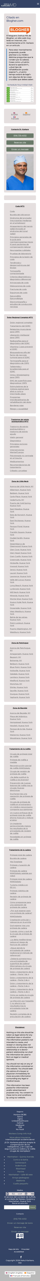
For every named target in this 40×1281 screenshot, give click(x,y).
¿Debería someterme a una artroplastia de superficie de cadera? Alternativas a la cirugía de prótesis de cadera (21, 964)
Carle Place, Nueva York (21, 497)
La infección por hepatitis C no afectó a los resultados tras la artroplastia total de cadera (21, 1006)
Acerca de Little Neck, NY (21, 486)
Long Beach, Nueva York (21, 586)
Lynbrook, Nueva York (20, 589)
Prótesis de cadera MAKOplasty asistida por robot (21, 873)
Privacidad (25, 1249)
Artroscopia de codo (19, 283)
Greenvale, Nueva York (20, 560)
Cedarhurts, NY (17, 500)
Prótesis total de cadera (21, 855)
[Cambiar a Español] (26, 114)
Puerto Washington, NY (21, 629)
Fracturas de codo (18, 289)
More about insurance (20, 1137)
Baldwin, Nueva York (19, 493)
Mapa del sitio (14, 1249)
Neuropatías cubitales (20, 250)
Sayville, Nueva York (19, 691)
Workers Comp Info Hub (20, 1134)
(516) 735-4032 (20, 135)
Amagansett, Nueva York (21, 654)
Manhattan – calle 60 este (21, 1175)
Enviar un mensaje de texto (20, 1223)
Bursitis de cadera (18, 858)
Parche (20, 1172)
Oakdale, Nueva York (19, 674)
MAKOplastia (16, 916)
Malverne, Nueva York (20, 735)
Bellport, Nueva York (19, 664)
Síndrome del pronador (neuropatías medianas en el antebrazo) (21, 220)
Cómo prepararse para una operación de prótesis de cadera (20, 904)
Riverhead (20, 1169)
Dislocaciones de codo (20, 286)
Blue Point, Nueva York (20, 667)
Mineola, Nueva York (19, 596)
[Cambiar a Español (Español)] (29, 1272)
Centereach (20, 1163)
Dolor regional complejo (21, 323)
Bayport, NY (15, 657)
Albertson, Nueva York (20, 490)
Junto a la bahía (20, 1160)
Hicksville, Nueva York (20, 563)
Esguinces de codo (18, 293)
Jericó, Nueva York (18, 570)
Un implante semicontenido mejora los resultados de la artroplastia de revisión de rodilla (20, 829)
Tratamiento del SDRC (20, 326)
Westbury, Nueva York (20, 632)
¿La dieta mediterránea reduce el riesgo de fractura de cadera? (20, 942)
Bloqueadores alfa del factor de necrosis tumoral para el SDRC (20, 355)
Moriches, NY (16, 684)
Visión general (16, 437)
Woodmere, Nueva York (21, 738)
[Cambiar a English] (14, 114)
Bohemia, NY (16, 661)
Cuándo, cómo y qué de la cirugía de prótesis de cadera (21, 933)
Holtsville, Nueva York (20, 671)
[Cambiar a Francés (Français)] (20, 1275)
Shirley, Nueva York (19, 687)
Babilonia (20, 1181)
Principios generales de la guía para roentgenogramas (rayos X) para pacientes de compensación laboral (21, 242)
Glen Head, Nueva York (20, 553)
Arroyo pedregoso (20, 1178)
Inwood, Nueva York (19, 566)
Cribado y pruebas (18, 471)
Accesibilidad (19, 1252)
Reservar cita (20, 142)
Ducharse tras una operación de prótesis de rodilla (21, 796)
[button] (38, 5)
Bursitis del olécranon (20, 215)
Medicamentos (17, 462)
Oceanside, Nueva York (20, 608)
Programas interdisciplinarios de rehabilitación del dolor (20, 399)
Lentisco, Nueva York (19, 677)
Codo (12, 211)
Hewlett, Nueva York (19, 726)
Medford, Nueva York (19, 681)
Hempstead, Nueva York (21, 722)
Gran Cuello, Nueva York (21, 556)
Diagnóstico (15, 441)
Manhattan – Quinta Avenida (20, 1157)
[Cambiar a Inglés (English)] (14, 1272)
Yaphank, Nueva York (20, 697)
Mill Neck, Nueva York (20, 592)
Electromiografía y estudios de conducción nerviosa (21, 304)
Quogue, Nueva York (19, 694)
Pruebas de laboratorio (20, 254)
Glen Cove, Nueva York (20, 550)
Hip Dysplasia (16, 862)
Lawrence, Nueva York (20, 576)
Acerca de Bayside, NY (20, 713)
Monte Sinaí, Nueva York (21, 599)
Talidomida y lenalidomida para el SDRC (19, 369)
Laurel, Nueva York (18, 573)
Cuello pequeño (20, 1184)
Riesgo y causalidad (19, 409)
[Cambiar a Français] (14, 118)
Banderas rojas (17, 405)
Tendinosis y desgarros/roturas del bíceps (20, 265)
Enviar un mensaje (20, 149)
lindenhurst (20, 1166)
